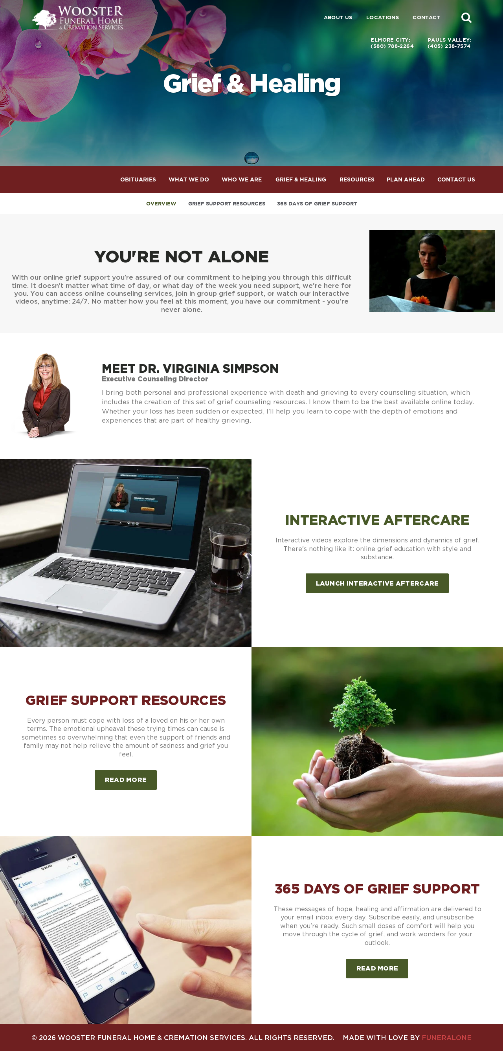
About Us (338, 17)
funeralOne (447, 1037)
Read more (131, 776)
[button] (466, 17)
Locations (382, 17)
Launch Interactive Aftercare (377, 583)
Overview (161, 204)
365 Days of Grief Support (317, 204)
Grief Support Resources (226, 204)
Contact (426, 17)
